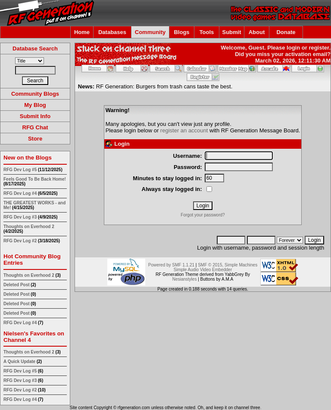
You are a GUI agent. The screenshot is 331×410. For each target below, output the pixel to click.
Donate (285, 32)
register (319, 47)
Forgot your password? (203, 215)
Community (150, 32)
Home (82, 32)
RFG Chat (35, 127)
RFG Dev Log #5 (20, 169)
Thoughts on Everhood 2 (28, 226)
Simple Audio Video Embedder (203, 269)
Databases (112, 32)
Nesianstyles (184, 279)
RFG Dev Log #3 (20, 217)
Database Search (35, 48)
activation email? (308, 54)
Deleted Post (16, 284)
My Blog (35, 105)
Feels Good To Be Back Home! (34, 179)
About (257, 32)
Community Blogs (35, 94)
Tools (207, 32)
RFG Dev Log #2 (20, 240)
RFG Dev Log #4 (20, 193)
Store (35, 138)
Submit (231, 32)
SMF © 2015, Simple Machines (227, 265)
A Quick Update (20, 361)
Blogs (181, 32)
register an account (184, 130)
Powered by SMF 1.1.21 (171, 265)
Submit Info (35, 116)
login (293, 47)
